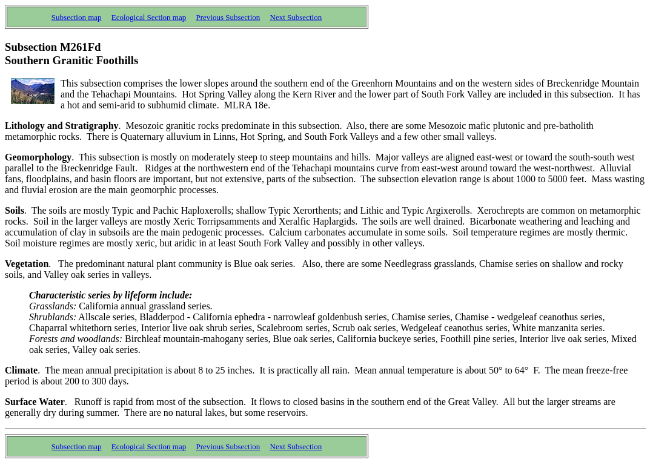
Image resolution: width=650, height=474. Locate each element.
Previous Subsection (228, 17)
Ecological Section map (148, 17)
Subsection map (76, 17)
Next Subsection (296, 17)
